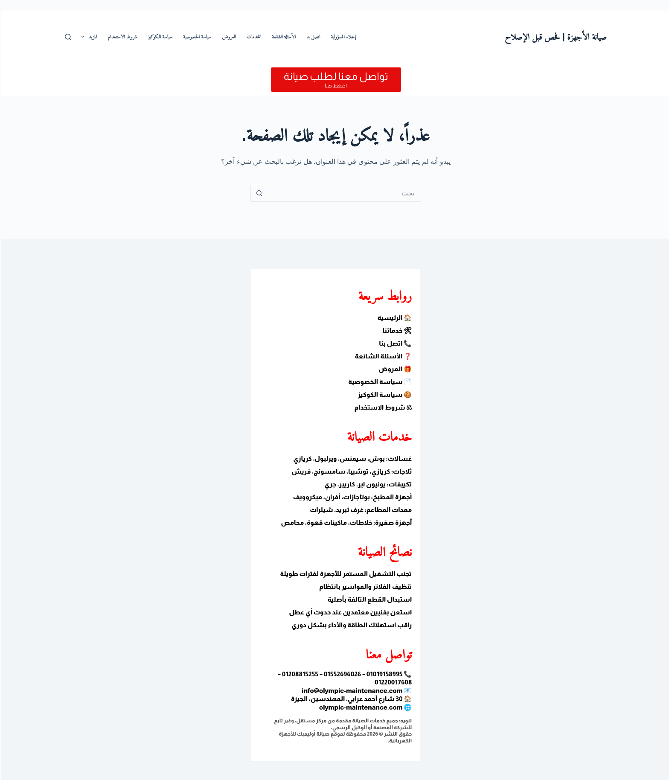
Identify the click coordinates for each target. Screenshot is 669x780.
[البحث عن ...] (343, 193)
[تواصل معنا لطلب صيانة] (335, 79)
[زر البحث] (257, 193)
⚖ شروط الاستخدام (382, 407)
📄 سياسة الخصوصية (378, 381)
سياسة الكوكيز (158, 37)
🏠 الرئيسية (393, 317)
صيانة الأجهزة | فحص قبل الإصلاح (554, 36)
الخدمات (252, 37)
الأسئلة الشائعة (282, 37)
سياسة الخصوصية (196, 37)
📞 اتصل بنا (394, 343)
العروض (228, 37)
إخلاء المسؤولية (342, 37)
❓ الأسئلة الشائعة (382, 356)
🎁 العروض (393, 369)
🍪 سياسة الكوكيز (383, 394)
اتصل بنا (312, 37)
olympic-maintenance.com (359, 707)
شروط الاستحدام (121, 37)
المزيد (86, 37)
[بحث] (67, 37)
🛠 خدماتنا (396, 330)
